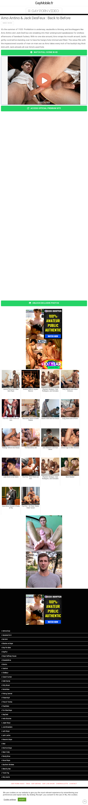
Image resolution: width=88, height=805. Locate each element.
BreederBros (6, 660)
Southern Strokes (7, 764)
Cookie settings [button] (10, 799)
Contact (73, 783)
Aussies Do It (6, 635)
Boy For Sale (6, 647)
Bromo (4, 664)
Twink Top (5, 773)
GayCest (4, 714)
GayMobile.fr (44, 3)
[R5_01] (44, 533)
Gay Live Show (48, 783)
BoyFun (4, 652)
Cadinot (4, 668)
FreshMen (5, 706)
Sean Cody (5, 752)
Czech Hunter (6, 677)
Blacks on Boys (7, 643)
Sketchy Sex (6, 769)
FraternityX (5, 698)
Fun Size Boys (6, 710)
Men (3, 744)
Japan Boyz (5, 723)
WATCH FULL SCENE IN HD (44, 52)
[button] (44, 11)
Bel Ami (4, 639)
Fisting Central (6, 693)
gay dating (36, 783)
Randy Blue (5, 756)
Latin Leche (5, 735)
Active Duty (5, 631)
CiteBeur (4, 673)
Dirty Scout (5, 685)
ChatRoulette (62, 783)
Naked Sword (7, 23)
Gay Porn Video (18, 783)
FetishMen (5, 689)
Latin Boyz (5, 731)
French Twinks (6, 702)
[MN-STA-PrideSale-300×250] (44, 354)
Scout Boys (5, 760)
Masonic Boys (6, 739)
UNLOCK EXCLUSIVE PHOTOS (44, 303)
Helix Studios (6, 718)
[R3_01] (44, 569)
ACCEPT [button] (22, 799)
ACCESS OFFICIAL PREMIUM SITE (44, 108)
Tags (28, 783)
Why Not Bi (5, 777)
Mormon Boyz (6, 748)
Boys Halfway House (8, 656)
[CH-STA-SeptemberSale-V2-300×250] (44, 324)
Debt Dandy (5, 681)
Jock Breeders (6, 727)
